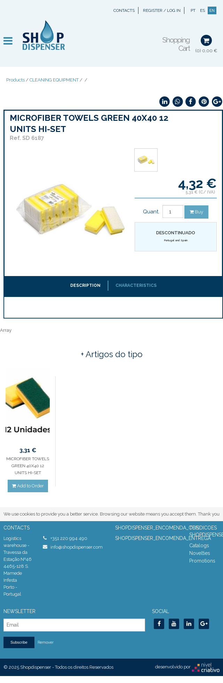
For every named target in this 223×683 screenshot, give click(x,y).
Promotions (202, 561)
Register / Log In (162, 10)
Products (15, 80)
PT (193, 10)
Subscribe (18, 642)
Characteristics (136, 285)
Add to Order (28, 485)
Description (85, 285)
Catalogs (199, 545)
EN (212, 10)
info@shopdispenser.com (76, 547)
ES (202, 10)
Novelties (199, 553)
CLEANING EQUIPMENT (54, 80)
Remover (46, 642)
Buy (196, 211)
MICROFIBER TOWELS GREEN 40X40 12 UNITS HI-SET (27, 465)
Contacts (124, 10)
